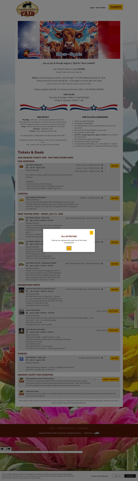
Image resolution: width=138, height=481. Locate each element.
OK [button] (69, 248)
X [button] (91, 232)
